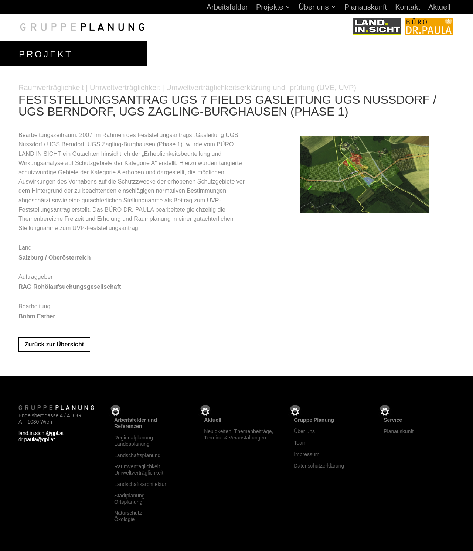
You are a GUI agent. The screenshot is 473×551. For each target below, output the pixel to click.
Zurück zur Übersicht (54, 344)
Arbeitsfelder (227, 7)
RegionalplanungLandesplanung (133, 441)
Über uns (314, 7)
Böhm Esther (36, 316)
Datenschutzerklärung (319, 466)
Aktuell (439, 7)
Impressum (306, 454)
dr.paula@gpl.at (36, 439)
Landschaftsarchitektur (140, 484)
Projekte (269, 7)
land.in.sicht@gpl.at (41, 433)
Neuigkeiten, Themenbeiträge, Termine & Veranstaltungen (238, 434)
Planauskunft (365, 7)
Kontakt (407, 7)
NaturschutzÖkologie (128, 516)
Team (300, 443)
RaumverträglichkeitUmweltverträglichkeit (138, 469)
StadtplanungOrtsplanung (129, 499)
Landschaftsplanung (137, 455)
